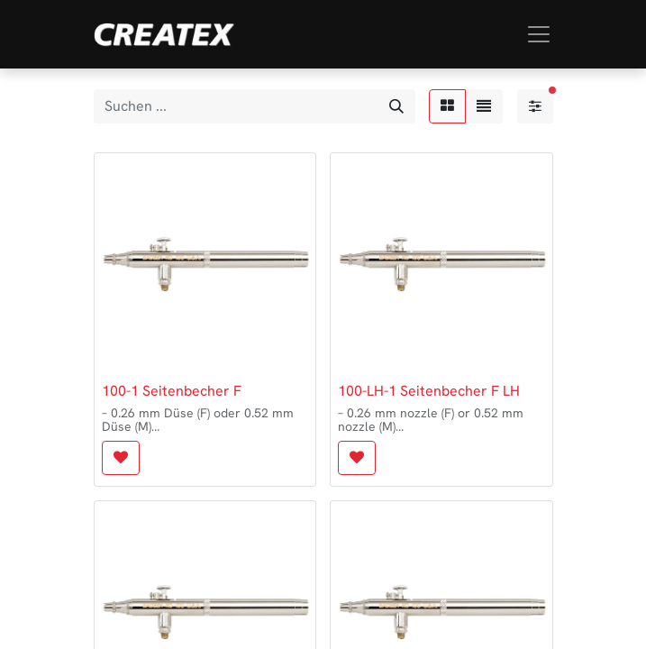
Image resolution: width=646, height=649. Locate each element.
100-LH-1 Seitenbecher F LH (429, 390)
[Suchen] (396, 106)
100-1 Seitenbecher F (171, 390)
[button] (121, 458)
